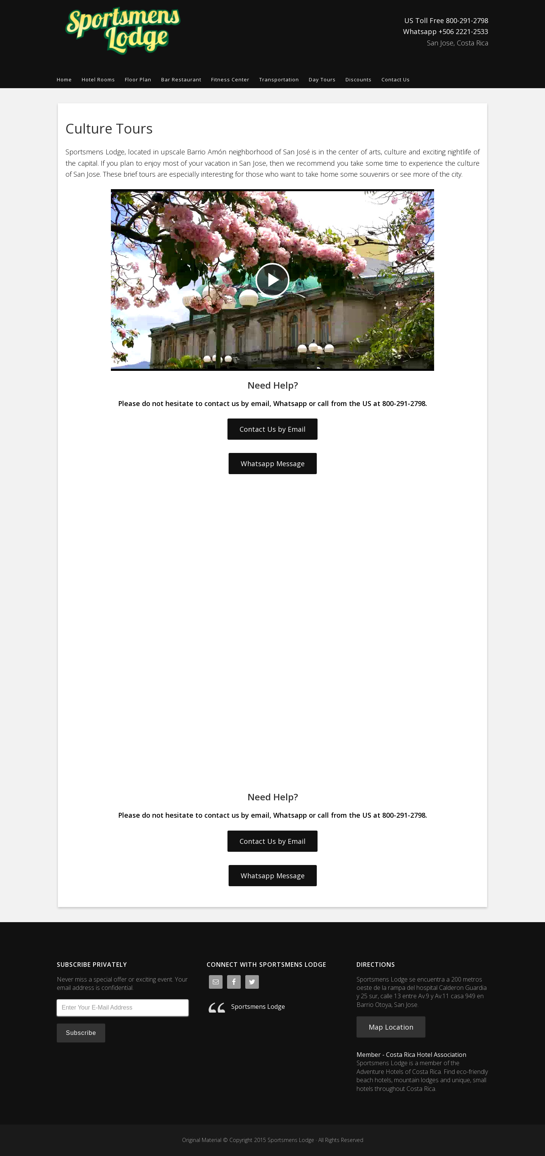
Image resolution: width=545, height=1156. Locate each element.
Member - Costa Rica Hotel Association (411, 1054)
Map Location (391, 1027)
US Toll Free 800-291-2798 (446, 20)
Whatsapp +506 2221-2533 (445, 31)
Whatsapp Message (273, 463)
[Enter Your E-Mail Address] (122, 1007)
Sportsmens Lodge (125, 31)
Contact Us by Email (272, 429)
